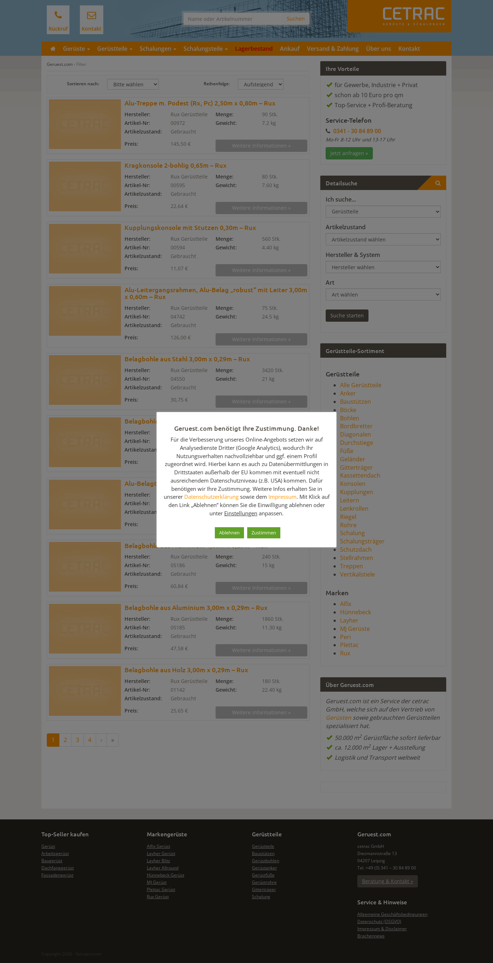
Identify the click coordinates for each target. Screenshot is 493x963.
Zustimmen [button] (264, 532)
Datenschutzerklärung (211, 496)
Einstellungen (240, 513)
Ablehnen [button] (229, 532)
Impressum (282, 496)
